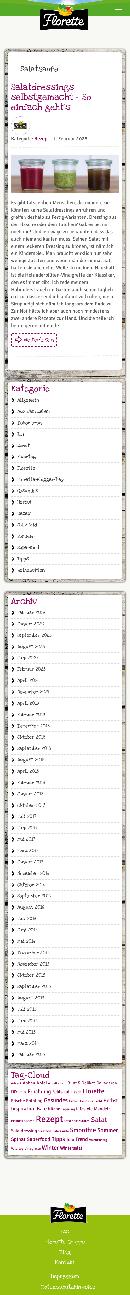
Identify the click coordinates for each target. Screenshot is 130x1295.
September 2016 (34, 896)
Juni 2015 (27, 1021)
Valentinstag (98, 1140)
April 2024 (28, 681)
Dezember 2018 (33, 726)
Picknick (17, 1121)
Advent (16, 1083)
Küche (54, 1109)
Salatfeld (27, 525)
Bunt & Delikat (81, 1083)
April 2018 (28, 771)
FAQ (65, 1231)
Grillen (74, 1101)
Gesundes (27, 491)
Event (23, 446)
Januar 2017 (30, 862)
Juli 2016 (26, 919)
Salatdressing (24, 1130)
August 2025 (31, 647)
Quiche (29, 1121)
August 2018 (30, 760)
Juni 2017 (27, 828)
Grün (83, 1101)
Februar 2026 (31, 613)
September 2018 (34, 749)
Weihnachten (31, 570)
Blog (65, 1252)
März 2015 (28, 1043)
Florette (26, 468)
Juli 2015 (27, 1009)
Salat (99, 1119)
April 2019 (28, 703)
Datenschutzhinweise (68, 1287)
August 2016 (30, 907)
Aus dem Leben (33, 411)
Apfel (42, 1083)
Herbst (24, 502)
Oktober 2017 (31, 805)
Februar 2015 (31, 1055)
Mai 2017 (26, 839)
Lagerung (68, 1109)
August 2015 (30, 998)
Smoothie (83, 1130)
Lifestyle (84, 1109)
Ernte (22, 1092)
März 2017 (27, 851)
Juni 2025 (27, 658)
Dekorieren (29, 423)
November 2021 (33, 692)
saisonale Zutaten (77, 1121)
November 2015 (33, 964)
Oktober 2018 (31, 737)
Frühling (34, 1100)
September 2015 (34, 987)
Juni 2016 (27, 930)
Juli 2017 (26, 816)
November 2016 (33, 873)
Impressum (65, 1276)
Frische (18, 1100)
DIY (20, 434)
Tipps (23, 559)
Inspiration (23, 1108)
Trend (82, 1139)
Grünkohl (95, 1101)
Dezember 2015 (33, 953)
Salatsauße (61, 1131)
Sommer (25, 536)
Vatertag (17, 1148)
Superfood (28, 547)
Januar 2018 (30, 794)
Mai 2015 (26, 1032)
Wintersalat (71, 1148)
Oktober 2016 (31, 885)
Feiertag (26, 457)
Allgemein (28, 400)
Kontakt (65, 1262)
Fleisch (76, 1092)
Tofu (70, 1139)
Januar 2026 (30, 624)
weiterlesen (39, 339)
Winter (50, 1147)
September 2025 (34, 635)
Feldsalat (61, 1092)
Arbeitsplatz (57, 1083)
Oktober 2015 (31, 975)
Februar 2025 (31, 669)
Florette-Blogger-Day (40, 479)
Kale (42, 1108)
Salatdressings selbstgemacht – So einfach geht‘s (51, 97)
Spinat (18, 1139)
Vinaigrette (33, 1148)
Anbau (29, 1083)
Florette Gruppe (65, 1241)
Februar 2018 (31, 783)
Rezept (41, 139)
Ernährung (39, 1091)
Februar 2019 (31, 715)
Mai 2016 (26, 941)
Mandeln (102, 1109)
